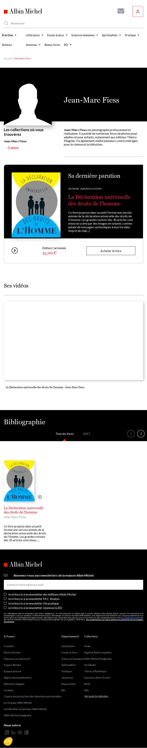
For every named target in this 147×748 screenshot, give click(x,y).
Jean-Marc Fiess (15, 517)
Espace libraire (12, 664)
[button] (8, 741)
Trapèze (13, 147)
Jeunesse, (74, 188)
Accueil (7, 58)
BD (63, 690)
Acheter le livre (110, 251)
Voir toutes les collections (96, 696)
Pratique (66, 671)
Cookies (9, 690)
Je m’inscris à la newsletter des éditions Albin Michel (42, 594)
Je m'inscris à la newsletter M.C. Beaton (34, 599)
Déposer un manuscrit (17, 658)
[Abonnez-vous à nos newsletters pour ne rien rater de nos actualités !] (119, 11)
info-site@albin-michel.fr (130, 618)
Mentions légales (14, 683)
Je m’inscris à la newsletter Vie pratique (33, 603)
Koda (87, 646)
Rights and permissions (18, 677)
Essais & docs (69, 652)
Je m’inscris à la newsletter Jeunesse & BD (35, 608)
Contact (9, 646)
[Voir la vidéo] (40, 497)
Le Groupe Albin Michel (18, 702)
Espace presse (12, 671)
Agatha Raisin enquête (98, 652)
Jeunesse (67, 677)
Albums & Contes (91, 188)
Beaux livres (68, 683)
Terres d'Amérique (95, 671)
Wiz (86, 690)
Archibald (90, 664)
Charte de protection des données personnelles (32, 696)
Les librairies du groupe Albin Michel (25, 709)
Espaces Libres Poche (97, 677)
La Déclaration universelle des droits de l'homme (99, 200)
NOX (87, 683)
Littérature (68, 646)
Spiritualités (68, 664)
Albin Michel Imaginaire (17, 715)
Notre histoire (12, 652)
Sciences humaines (72, 658)
